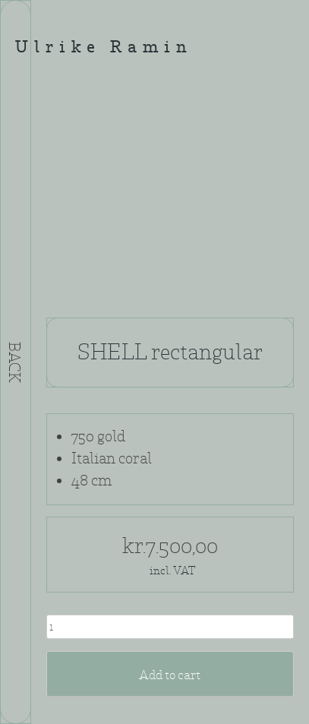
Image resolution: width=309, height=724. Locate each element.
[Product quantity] (170, 627)
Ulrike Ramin (103, 48)
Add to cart (169, 675)
